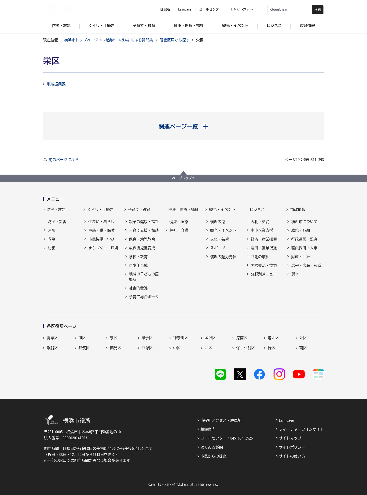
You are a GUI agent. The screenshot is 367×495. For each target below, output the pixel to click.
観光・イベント (222, 209)
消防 (51, 230)
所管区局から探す (175, 40)
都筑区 (84, 348)
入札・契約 (260, 222)
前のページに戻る (64, 159)
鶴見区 (115, 348)
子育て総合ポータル (144, 299)
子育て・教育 (139, 209)
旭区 (82, 338)
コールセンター (210, 9)
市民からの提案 (213, 456)
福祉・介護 (178, 230)
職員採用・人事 (304, 248)
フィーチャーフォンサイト (301, 429)
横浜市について (304, 222)
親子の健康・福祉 (144, 222)
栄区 (303, 338)
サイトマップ (290, 438)
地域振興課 (56, 84)
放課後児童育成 (142, 248)
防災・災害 (57, 222)
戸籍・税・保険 (101, 230)
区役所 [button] (165, 9)
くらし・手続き (100, 209)
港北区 (273, 338)
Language (286, 420)
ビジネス (257, 209)
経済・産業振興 (264, 239)
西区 (208, 348)
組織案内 (207, 429)
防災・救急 (56, 209)
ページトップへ (183, 178)
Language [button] (184, 9)
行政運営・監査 (304, 239)
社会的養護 (138, 288)
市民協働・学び (101, 239)
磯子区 (147, 338)
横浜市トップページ (81, 40)
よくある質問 (211, 447)
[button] (184, 126)
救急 (51, 239)
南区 (303, 348)
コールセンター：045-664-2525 (226, 438)
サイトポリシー (292, 447)
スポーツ (217, 248)
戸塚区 (147, 348)
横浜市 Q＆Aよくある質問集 (128, 40)
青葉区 (52, 338)
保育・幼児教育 (142, 239)
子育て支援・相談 (144, 230)
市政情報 (297, 209)
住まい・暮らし (101, 222)
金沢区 (210, 338)
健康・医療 (178, 222)
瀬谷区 (52, 348)
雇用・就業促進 (264, 248)
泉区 (113, 338)
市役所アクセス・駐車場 (221, 420)
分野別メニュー (264, 274)
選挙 (295, 274)
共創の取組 (260, 257)
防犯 (51, 248)
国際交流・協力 (264, 265)
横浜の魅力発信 (223, 257)
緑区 (271, 348)
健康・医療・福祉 (183, 209)
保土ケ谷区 (245, 348)
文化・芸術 (219, 239)
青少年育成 (138, 265)
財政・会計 (300, 257)
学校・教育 (138, 257)
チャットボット (241, 9)
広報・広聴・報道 (306, 265)
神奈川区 (180, 338)
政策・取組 (300, 230)
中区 (177, 348)
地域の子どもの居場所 (144, 276)
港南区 (241, 338)
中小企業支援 (262, 230)
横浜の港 (217, 222)
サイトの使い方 (292, 456)
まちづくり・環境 (103, 248)
